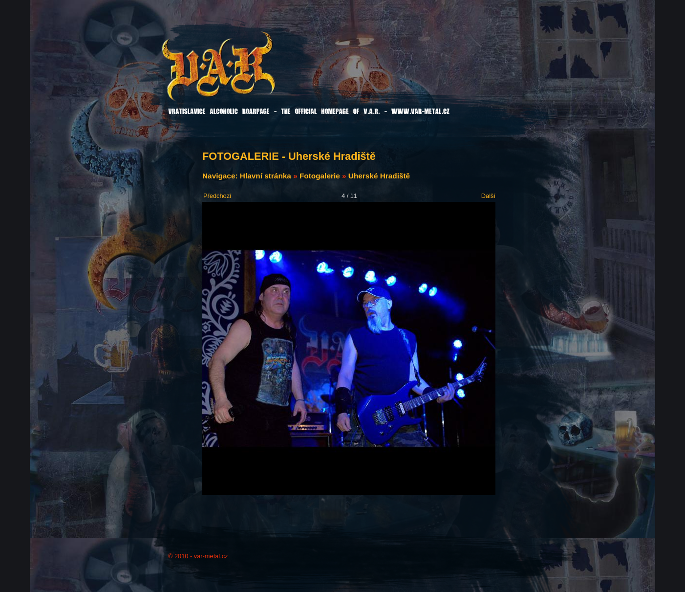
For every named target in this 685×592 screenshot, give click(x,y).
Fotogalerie (320, 176)
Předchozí (217, 195)
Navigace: (221, 176)
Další (488, 195)
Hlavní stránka (265, 176)
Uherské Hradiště (379, 176)
